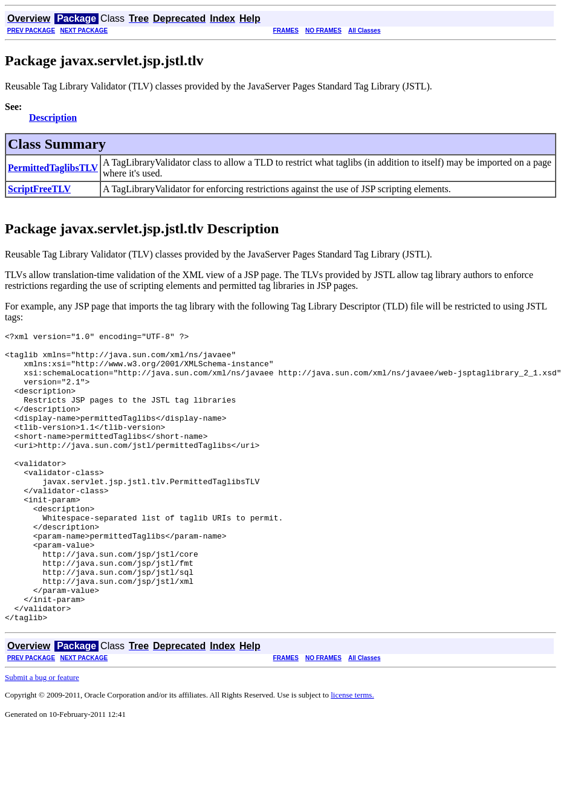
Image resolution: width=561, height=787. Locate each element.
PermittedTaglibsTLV (53, 168)
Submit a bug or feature (42, 735)
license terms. (352, 752)
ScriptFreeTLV (39, 189)
